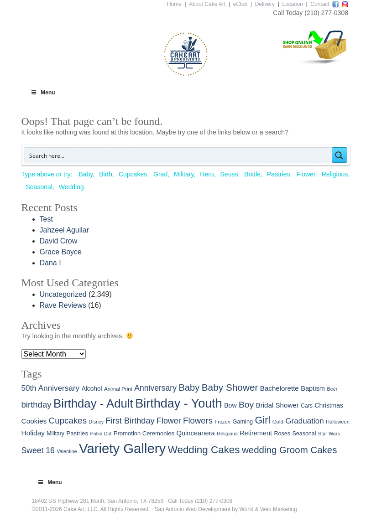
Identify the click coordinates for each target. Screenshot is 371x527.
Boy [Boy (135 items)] (246, 404)
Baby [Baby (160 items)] (188, 387)
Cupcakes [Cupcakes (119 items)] (68, 420)
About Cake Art (207, 4)
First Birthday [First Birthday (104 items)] (130, 420)
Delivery (265, 4)
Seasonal (39, 187)
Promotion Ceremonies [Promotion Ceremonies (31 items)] (144, 433)
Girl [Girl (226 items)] (263, 420)
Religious (335, 174)
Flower (306, 174)
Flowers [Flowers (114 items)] (198, 420)
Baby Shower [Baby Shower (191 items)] (230, 387)
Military (183, 174)
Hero (207, 174)
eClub (240, 4)
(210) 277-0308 (326, 12)
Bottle (252, 174)
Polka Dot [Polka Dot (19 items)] (100, 433)
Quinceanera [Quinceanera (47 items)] (195, 433)
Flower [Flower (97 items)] (169, 420)
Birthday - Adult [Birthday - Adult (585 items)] (93, 403)
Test (46, 219)
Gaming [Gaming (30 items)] (242, 421)
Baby (85, 174)
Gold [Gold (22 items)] (277, 421)
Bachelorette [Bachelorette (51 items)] (279, 388)
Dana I (50, 263)
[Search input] (178, 155)
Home (174, 4)
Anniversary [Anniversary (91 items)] (155, 388)
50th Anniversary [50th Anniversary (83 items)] (50, 388)
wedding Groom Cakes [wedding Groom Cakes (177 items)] (289, 449)
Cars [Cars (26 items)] (307, 406)
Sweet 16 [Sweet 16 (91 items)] (38, 450)
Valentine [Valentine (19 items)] (67, 451)
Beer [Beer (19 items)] (332, 389)
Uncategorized (63, 294)
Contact (319, 4)
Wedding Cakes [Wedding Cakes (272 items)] (204, 449)
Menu (43, 92)
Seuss (229, 174)
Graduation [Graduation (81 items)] (304, 421)
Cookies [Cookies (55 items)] (34, 421)
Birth (105, 174)
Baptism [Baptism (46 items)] (313, 388)
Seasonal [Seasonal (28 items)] (304, 433)
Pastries (278, 174)
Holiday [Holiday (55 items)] (33, 433)
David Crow (59, 241)
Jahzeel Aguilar (64, 230)
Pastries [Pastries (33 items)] (77, 433)
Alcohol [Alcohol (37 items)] (92, 388)
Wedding (71, 187)
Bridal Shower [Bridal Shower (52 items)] (277, 405)
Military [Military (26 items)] (55, 433)
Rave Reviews (63, 305)
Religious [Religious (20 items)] (227, 433)
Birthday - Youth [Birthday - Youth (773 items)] (178, 403)
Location (292, 4)
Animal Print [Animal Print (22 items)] (118, 389)
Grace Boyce (61, 252)
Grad (160, 174)
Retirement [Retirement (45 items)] (256, 433)
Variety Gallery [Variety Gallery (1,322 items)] (122, 448)
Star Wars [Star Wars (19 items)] (329, 433)
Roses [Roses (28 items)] (282, 433)
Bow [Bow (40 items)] (230, 405)
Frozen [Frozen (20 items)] (222, 421)
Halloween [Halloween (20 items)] (338, 421)
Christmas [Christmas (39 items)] (328, 405)
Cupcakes (133, 174)
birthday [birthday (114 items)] (36, 404)
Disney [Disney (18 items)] (96, 421)
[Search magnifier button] (339, 155)
